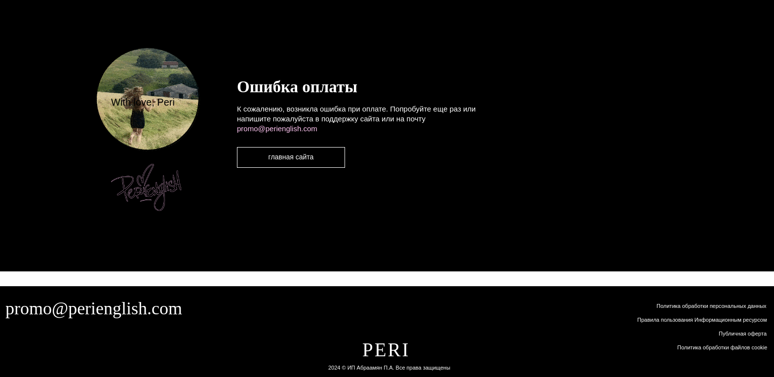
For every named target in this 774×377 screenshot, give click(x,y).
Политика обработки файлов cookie (722, 347)
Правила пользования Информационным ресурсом (702, 320)
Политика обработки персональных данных (712, 306)
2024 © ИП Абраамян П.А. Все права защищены (389, 368)
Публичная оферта (743, 334)
